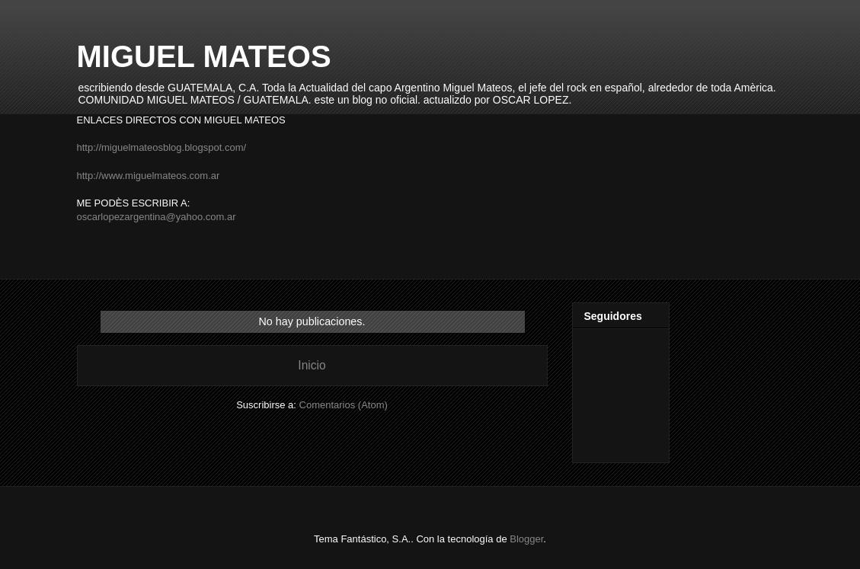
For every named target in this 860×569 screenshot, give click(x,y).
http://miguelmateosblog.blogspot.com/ (162, 147)
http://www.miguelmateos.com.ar (148, 175)
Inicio (311, 365)
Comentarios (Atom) (343, 405)
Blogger (526, 539)
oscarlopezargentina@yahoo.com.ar (156, 216)
